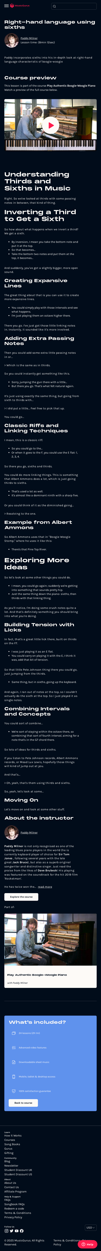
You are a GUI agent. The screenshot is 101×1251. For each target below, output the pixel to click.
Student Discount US (18, 1174)
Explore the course (21, 896)
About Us (10, 1182)
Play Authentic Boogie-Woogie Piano (37, 975)
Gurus (8, 1148)
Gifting (8, 1153)
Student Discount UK (18, 1170)
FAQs (7, 1199)
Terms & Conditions (17, 1212)
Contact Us (11, 1187)
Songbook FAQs (14, 1204)
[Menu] (7, 6)
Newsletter (11, 1165)
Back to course (23, 1102)
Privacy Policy (13, 1217)
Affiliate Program (15, 1191)
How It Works (13, 1135)
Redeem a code (14, 1208)
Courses (9, 1139)
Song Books (12, 1144)
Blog (7, 1161)
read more (45, 886)
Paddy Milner (29, 38)
